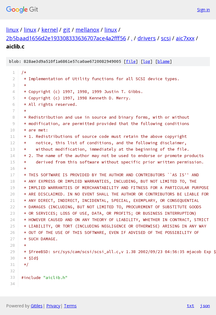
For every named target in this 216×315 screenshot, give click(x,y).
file (131, 61)
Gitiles (37, 306)
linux (12, 29)
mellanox (87, 29)
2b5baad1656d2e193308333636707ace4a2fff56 (66, 38)
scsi (166, 38)
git (66, 29)
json (205, 305)
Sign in (203, 10)
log (146, 61)
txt (190, 305)
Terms (70, 306)
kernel (49, 29)
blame (164, 61)
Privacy (53, 306)
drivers (147, 38)
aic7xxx (185, 38)
